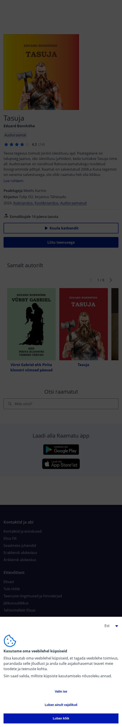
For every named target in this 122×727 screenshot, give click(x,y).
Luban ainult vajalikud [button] (61, 705)
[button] (109, 625)
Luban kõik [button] (61, 718)
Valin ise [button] (61, 691)
